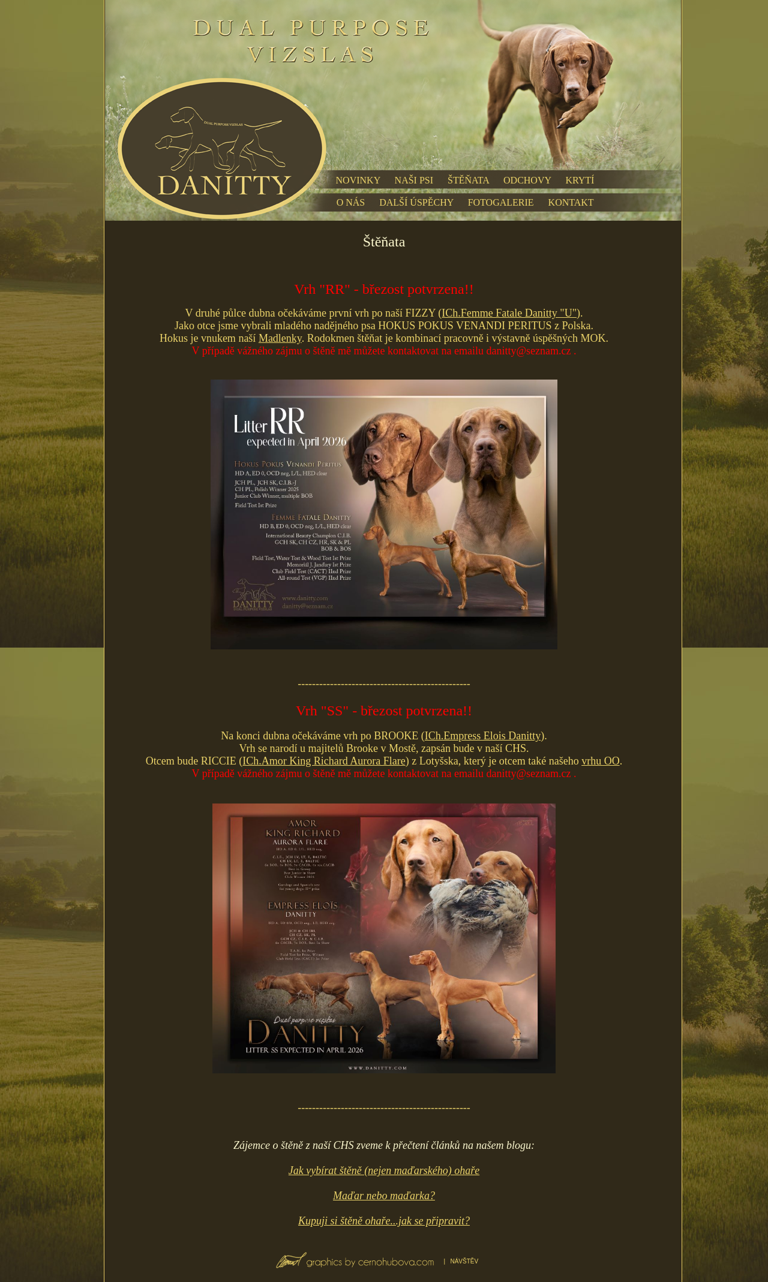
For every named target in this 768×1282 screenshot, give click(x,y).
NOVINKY (358, 180)
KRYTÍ (579, 180)
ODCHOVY (527, 180)
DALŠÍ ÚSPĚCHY (416, 202)
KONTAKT (571, 202)
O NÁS (351, 202)
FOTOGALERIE (501, 202)
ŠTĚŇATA (468, 180)
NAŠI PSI (414, 180)
